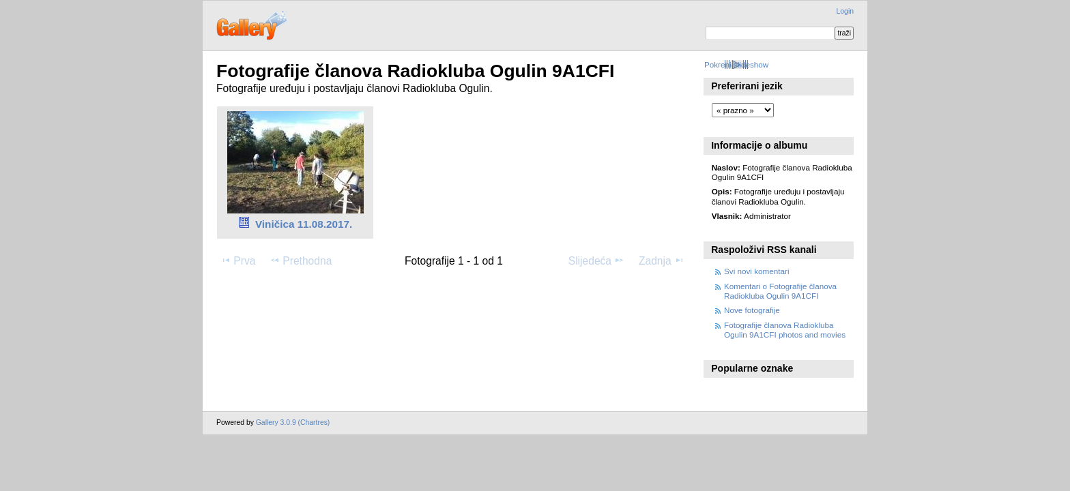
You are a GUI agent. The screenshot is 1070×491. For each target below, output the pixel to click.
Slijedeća (596, 260)
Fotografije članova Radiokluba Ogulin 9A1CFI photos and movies (784, 330)
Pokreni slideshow (736, 64)
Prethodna (301, 260)
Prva (237, 260)
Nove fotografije (752, 310)
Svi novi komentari (757, 271)
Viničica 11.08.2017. (303, 224)
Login (845, 11)
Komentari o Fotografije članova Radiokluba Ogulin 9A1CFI (780, 291)
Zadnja (661, 260)
